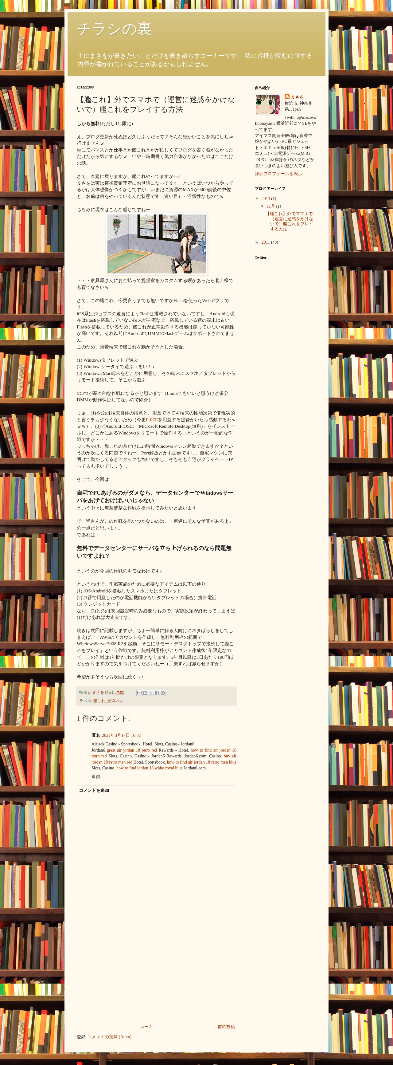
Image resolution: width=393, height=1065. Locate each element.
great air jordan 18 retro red (132, 750)
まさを (297, 97)
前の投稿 (226, 1026)
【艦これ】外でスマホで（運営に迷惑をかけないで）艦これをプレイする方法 (289, 221)
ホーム (146, 1026)
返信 (95, 776)
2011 (266, 242)
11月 (271, 206)
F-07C (152, 419)
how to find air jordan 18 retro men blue (201, 762)
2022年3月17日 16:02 (121, 735)
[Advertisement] (157, 976)
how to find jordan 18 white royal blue (149, 768)
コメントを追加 (94, 790)
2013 (266, 198)
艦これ (99, 701)
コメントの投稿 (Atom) (109, 1037)
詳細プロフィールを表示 (278, 173)
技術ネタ (115, 701)
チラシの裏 (114, 29)
